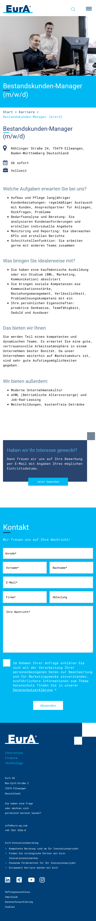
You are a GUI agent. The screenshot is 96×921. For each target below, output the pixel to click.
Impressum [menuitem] (11, 896)
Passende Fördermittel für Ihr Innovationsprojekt (42, 862)
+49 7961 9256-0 (15, 830)
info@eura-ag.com (16, 825)
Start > (10, 112)
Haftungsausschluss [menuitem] (17, 891)
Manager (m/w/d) (33, 117)
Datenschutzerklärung (33, 690)
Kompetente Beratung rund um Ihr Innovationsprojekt (44, 848)
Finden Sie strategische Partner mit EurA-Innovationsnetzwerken (37, 856)
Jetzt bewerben (48, 481)
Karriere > (29, 112)
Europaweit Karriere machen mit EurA (33, 867)
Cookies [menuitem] (10, 906)
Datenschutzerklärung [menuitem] (19, 901)
